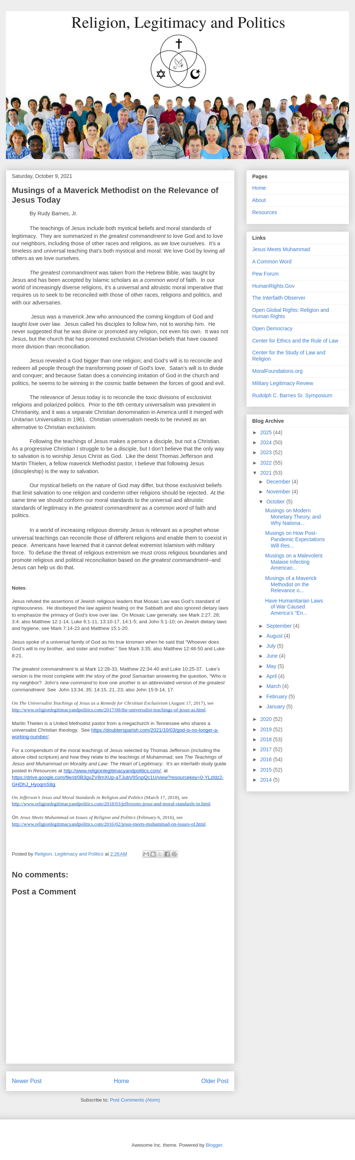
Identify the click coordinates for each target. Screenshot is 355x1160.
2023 (266, 452)
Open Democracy (272, 328)
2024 (266, 442)
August (275, 636)
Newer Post (27, 1081)
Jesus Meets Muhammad (281, 249)
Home (121, 1081)
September (279, 626)
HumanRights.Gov (273, 286)
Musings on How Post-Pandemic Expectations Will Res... (295, 539)
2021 (266, 473)
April (272, 676)
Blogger (214, 1145)
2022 (266, 463)
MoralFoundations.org (277, 371)
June (272, 656)
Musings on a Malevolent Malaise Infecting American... (293, 562)
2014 (266, 780)
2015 (266, 770)
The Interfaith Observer (278, 298)
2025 (266, 432)
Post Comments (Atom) (135, 1100)
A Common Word (271, 261)
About (259, 200)
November (278, 492)
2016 (266, 759)
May (271, 666)
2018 (266, 739)
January (276, 706)
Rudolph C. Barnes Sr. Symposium (292, 395)
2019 (266, 729)
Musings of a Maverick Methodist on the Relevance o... (291, 584)
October (276, 502)
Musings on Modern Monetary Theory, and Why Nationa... (293, 517)
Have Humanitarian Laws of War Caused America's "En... (294, 607)
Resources (264, 212)
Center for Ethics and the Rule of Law (295, 341)
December (278, 482)
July (271, 646)
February (277, 696)
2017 (266, 749)
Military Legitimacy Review (282, 383)
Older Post (215, 1081)
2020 (266, 719)
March (274, 686)
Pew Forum (265, 274)
